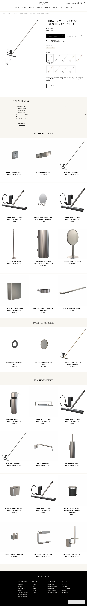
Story (34, 586)
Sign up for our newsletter (76, 601)
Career (34, 592)
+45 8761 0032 (65, 590)
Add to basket (56, 36)
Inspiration (39, 7)
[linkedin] (48, 576)
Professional (47, 7)
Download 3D (50, 47)
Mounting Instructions (52, 592)
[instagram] (42, 576)
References (31, 7)
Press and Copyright (22, 596)
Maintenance (51, 588)
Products (17, 7)
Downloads (20, 584)
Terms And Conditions (23, 592)
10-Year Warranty (52, 590)
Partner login (69, 7)
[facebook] (38, 576)
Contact (61, 7)
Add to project (75, 36)
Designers (24, 7)
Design (34, 590)
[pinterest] (45, 576)
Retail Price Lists (21, 588)
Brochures (55, 7)
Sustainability (51, 584)
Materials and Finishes (53, 586)
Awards (34, 588)
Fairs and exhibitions (22, 594)
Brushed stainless (24, 13)
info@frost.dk (65, 592)
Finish (16, 13)
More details (51, 86)
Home (4, 13)
